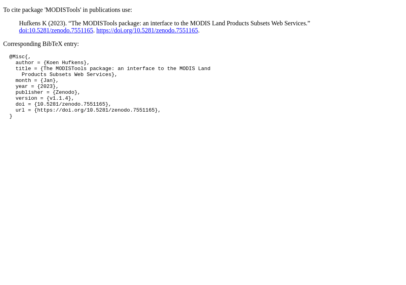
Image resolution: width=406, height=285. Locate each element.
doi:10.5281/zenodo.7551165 (56, 30)
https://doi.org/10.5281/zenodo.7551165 (147, 30)
